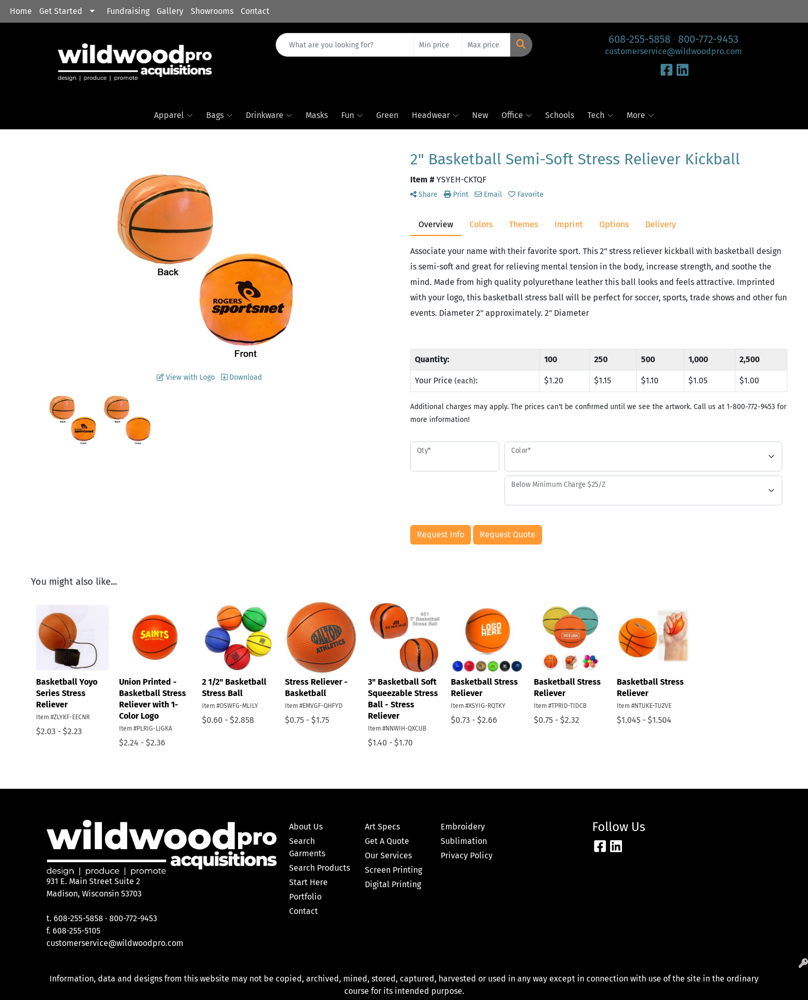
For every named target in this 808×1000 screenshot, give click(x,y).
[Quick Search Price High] (486, 45)
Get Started (60, 11)
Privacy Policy (467, 855)
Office (516, 115)
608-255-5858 (639, 39)
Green (387, 115)
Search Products (319, 868)
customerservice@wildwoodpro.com (673, 51)
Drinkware (269, 115)
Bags (219, 115)
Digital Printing (393, 884)
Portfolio (305, 897)
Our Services (388, 855)
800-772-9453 (708, 39)
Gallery (170, 11)
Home (21, 11)
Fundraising (128, 11)
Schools (559, 115)
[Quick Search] (345, 45)
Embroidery (463, 827)
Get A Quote (387, 841)
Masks (317, 115)
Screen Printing (393, 870)
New (480, 115)
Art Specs (382, 827)
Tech (600, 115)
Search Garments (307, 847)
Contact (255, 11)
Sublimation (464, 841)
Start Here (308, 882)
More (640, 115)
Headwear (435, 115)
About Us (306, 827)
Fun (352, 115)
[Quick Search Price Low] (437, 45)
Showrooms (212, 11)
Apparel (173, 115)
